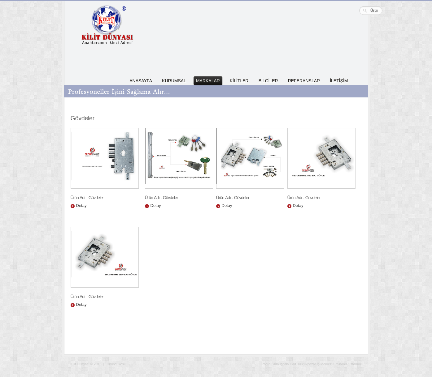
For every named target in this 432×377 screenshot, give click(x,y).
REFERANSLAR (304, 80)
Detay (81, 205)
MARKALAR (208, 80)
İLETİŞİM (339, 80)
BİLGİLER (268, 80)
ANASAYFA (140, 80)
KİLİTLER (239, 80)
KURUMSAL (174, 80)
